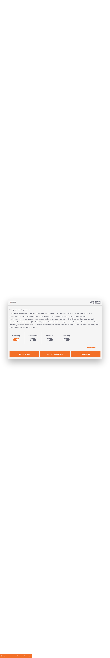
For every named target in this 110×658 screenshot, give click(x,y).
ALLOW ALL (85, 354)
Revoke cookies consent (24, 656)
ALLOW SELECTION (55, 354)
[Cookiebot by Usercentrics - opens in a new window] (91, 302)
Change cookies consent (8, 656)
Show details (92, 347)
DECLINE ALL (24, 354)
